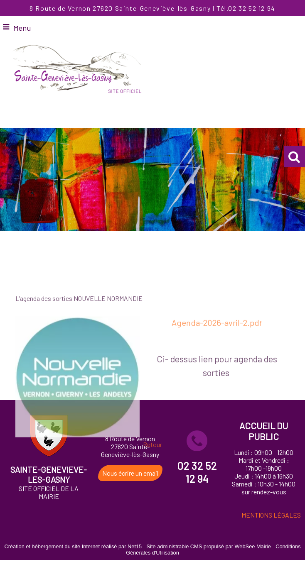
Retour (152, 468)
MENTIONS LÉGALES (271, 515)
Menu (22, 27)
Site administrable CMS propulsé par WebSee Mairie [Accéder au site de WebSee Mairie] (209, 546)
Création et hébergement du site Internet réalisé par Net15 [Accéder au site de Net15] (73, 546)
